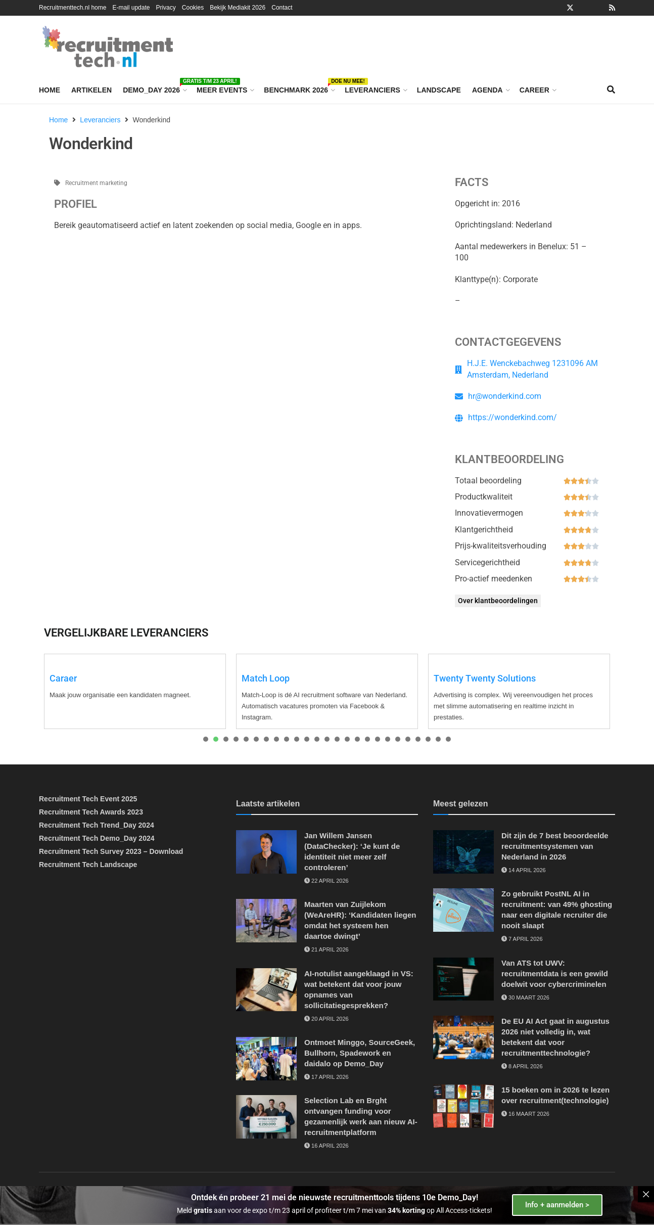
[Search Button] (611, 90)
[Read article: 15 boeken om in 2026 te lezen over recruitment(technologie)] (463, 1106)
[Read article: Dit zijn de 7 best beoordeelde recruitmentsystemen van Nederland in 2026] (463, 852)
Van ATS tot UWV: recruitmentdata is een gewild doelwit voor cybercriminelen (554, 973)
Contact (281, 7)
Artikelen (91, 90)
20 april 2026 (326, 1019)
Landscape (439, 90)
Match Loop (266, 678)
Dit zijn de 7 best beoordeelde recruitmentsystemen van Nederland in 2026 (555, 846)
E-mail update (131, 7)
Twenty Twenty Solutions (485, 678)
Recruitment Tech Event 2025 (88, 799)
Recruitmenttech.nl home (72, 7)
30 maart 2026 (525, 997)
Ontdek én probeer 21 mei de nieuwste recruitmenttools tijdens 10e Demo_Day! (334, 1197)
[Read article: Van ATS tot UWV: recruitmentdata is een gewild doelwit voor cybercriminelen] (463, 979)
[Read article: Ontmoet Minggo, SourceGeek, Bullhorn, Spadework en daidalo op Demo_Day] (266, 1058)
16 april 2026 (326, 1146)
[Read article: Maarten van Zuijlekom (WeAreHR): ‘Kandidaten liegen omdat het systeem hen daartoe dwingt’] (266, 920)
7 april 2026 (522, 939)
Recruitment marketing (96, 183)
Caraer (63, 678)
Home (49, 90)
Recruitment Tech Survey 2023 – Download (111, 851)
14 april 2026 (523, 870)
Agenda (487, 90)
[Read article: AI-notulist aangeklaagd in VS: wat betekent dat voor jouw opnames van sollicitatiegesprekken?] (266, 990)
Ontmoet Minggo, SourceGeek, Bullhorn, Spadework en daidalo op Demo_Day (359, 1053)
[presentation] (206, 739)
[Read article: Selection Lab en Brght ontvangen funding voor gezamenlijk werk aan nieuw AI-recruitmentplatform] (266, 1117)
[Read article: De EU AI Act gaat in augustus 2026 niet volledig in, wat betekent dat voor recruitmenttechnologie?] (463, 1037)
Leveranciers (372, 90)
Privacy (165, 7)
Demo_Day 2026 (154, 88)
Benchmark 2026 (299, 88)
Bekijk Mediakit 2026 (237, 7)
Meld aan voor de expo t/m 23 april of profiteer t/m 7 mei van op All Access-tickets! (334, 1210)
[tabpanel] (135, 691)
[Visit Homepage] (107, 46)
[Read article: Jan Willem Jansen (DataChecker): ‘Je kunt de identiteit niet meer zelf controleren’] (266, 852)
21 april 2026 (326, 949)
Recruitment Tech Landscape (88, 864)
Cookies (193, 7)
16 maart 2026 (525, 1114)
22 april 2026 (326, 881)
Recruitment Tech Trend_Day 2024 (96, 825)
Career (534, 90)
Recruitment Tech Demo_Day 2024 (97, 838)
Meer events (222, 90)
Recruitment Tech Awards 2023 (91, 812)
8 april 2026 (522, 1066)
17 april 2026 (326, 1077)
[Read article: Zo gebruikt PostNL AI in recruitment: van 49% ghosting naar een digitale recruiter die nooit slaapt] (463, 910)
